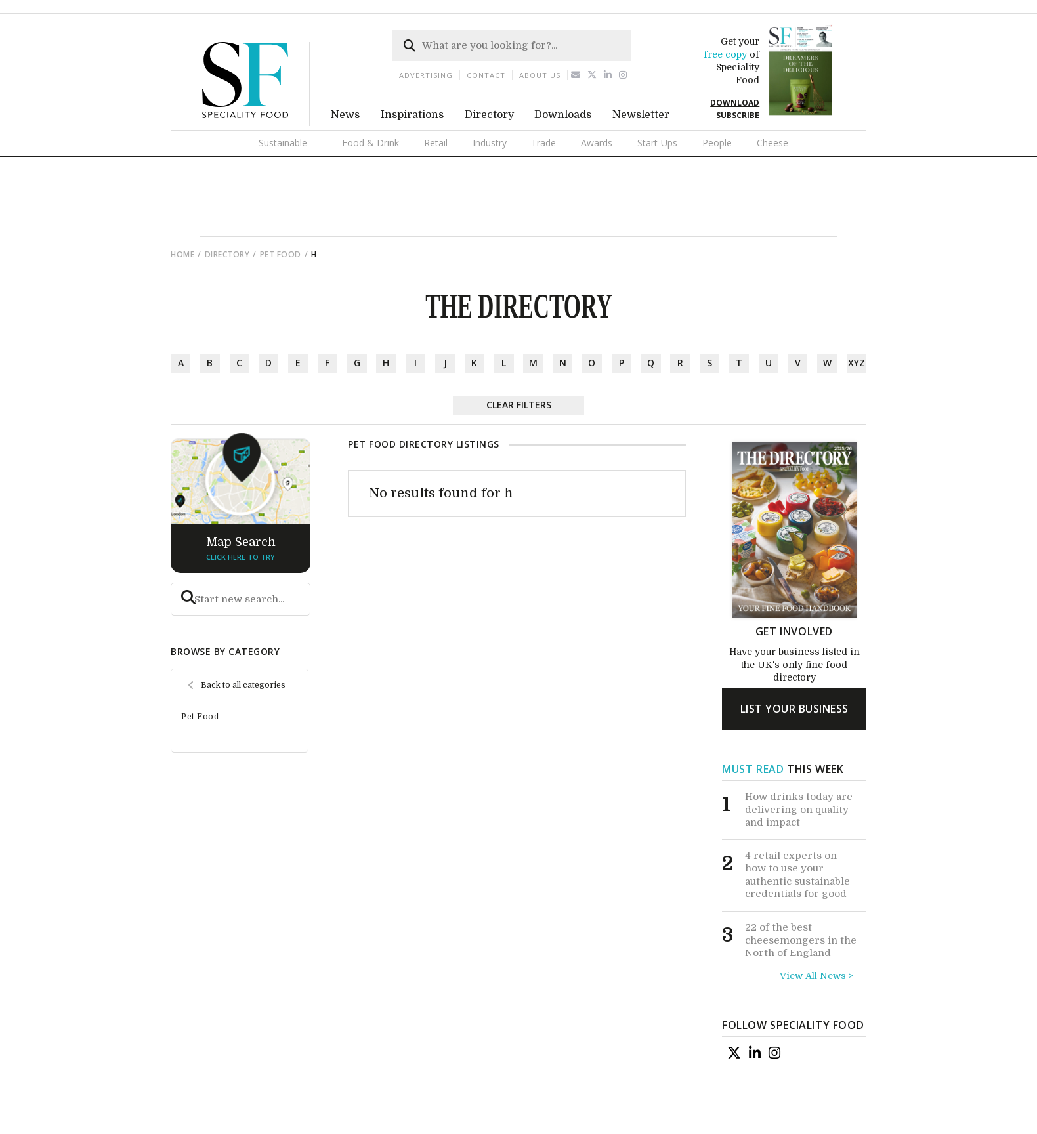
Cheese (772, 142)
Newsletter (640, 115)
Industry (490, 142)
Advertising (426, 75)
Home (182, 254)
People (717, 142)
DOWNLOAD (734, 102)
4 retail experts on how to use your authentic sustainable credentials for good (797, 875)
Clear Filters (518, 404)
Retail (436, 142)
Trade (543, 142)
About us (540, 75)
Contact (486, 75)
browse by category (225, 651)
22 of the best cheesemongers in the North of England (801, 940)
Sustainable (283, 142)
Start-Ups (657, 142)
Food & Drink (370, 142)
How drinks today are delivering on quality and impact (799, 809)
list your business (794, 709)
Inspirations (412, 115)
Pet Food (280, 254)
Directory (489, 115)
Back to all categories (243, 685)
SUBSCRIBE (737, 115)
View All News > (816, 976)
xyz (856, 362)
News (345, 115)
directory (227, 254)
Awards (596, 142)
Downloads (562, 115)
